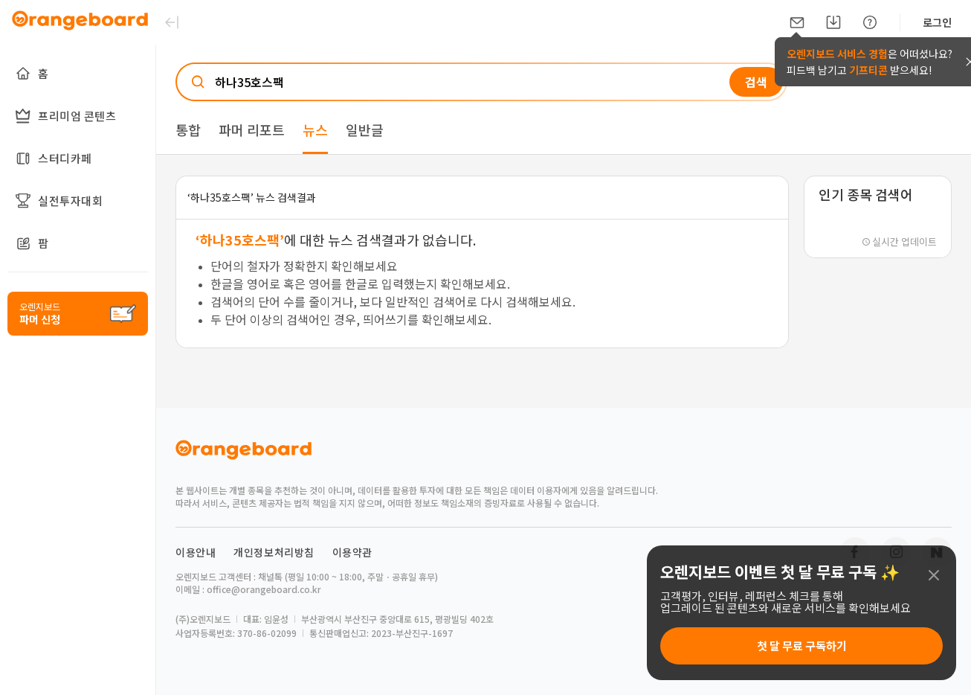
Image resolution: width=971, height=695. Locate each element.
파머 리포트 (252, 129)
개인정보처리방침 (273, 552)
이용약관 (352, 552)
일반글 (365, 129)
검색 (756, 82)
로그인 (937, 22)
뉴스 (315, 129)
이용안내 (195, 552)
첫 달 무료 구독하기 (802, 645)
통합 (188, 129)
